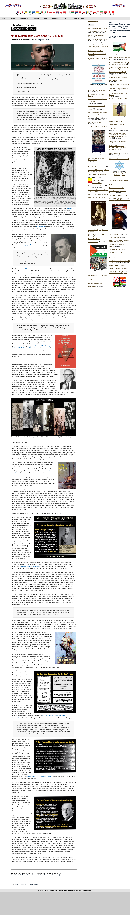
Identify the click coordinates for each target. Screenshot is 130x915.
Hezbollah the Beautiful (116, 129)
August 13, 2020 (43, 40)
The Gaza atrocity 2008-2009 (118, 99)
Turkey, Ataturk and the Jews (96, 197)
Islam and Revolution (115, 80)
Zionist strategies (93, 117)
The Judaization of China (116, 188)
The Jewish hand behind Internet (98, 39)
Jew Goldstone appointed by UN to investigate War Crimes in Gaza (119, 199)
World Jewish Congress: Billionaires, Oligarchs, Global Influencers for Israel (118, 147)
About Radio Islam (79, 18)
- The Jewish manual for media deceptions (119, 85)
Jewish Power (24, 18)
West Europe (116, 172)
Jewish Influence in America (96, 186)
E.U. (123, 176)
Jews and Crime (114, 237)
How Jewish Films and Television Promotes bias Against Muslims (119, 68)
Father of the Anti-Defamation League (39, 776)
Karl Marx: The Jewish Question (97, 99)
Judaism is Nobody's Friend (117, 72)
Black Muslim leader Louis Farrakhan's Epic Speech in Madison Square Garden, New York (118, 135)
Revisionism (55, 18)
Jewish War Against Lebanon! (118, 77)
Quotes (90, 280)
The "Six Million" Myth (115, 252)
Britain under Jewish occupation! (119, 159)
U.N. (117, 176)
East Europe (123, 172)
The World (36, 18)
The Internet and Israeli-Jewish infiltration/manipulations (118, 181)
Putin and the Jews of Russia (118, 258)
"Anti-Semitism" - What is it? (96, 106)
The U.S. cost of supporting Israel (98, 194)
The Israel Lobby (114, 234)
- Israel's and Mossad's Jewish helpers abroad (119, 240)
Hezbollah (96, 180)
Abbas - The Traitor (94, 239)
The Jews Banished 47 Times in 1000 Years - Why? (97, 113)
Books (111, 185)
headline (69, 208)
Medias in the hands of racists (118, 268)
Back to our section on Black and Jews (26, 884)
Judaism (12, 18)
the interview (40, 226)
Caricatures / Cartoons (95, 283)
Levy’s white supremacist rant (29, 566)
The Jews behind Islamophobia (97, 28)
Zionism (3, 18)
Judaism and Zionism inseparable (98, 164)
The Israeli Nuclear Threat (117, 249)
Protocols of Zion (93, 242)
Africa (123, 175)
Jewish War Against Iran (95, 51)
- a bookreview (118, 255)
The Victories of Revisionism (96, 35)
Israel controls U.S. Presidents (97, 31)
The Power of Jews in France (118, 195)
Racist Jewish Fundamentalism (97, 174)
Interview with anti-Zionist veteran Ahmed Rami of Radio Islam (119, 152)
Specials (66, 18)
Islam (45, 18)
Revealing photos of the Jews (97, 167)
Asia (123, 173)
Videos (90, 109)
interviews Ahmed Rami (97, 126)
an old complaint (28, 269)
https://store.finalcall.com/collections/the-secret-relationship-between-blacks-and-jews (36, 875)
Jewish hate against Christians (97, 90)
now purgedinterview (31, 245)
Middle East (117, 175)
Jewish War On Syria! (115, 121)
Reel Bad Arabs (93, 102)
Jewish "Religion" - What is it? (118, 265)
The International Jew (94, 122)
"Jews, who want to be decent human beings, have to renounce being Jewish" (98, 46)
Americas (117, 173)
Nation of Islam (97, 183)
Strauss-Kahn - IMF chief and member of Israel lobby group (118, 272)
